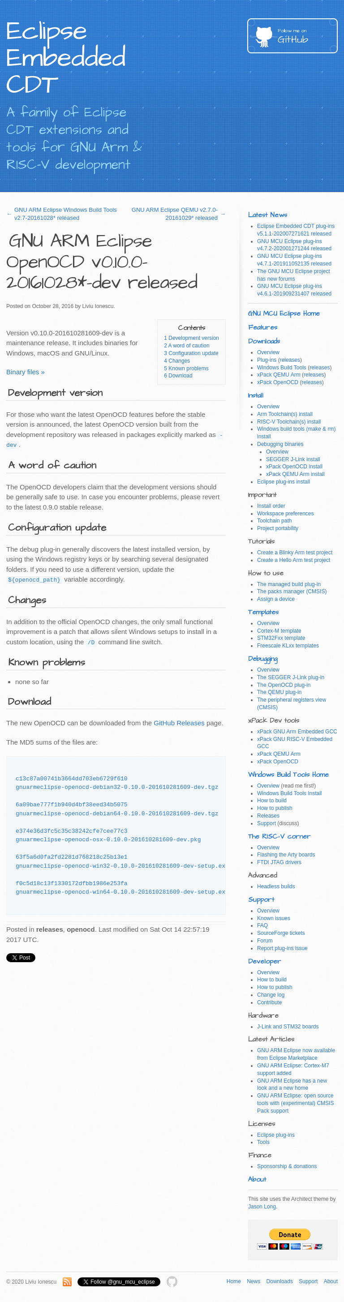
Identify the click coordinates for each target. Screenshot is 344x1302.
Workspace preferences (285, 513)
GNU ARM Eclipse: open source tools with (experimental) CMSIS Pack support (295, 1103)
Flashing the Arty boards (286, 855)
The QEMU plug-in (279, 692)
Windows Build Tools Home (288, 774)
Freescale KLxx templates (288, 645)
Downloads (264, 341)
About (257, 1179)
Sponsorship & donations (287, 1166)
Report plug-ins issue (282, 948)
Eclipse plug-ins (276, 1135)
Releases (268, 816)
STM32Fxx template (281, 638)
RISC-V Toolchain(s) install (289, 422)
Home (234, 1281)
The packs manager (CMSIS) (292, 591)
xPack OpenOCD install (294, 466)
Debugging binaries (280, 444)
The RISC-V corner (279, 836)
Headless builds (276, 886)
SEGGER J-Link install (293, 459)
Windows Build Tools (281, 367)
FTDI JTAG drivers (279, 862)
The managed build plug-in (289, 584)
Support (266, 823)
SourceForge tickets (281, 933)
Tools (263, 1142)
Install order (271, 506)
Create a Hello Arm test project (293, 560)
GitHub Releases (179, 723)
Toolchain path (274, 521)
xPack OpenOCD (277, 382)
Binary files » (25, 372)
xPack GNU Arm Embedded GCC (297, 731)
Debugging (262, 659)
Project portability (277, 528)
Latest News (267, 215)
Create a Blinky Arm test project (294, 552)
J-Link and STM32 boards (287, 1027)
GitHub (308, 37)
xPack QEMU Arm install (295, 474)
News (253, 1281)
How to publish (274, 808)
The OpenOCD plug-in (283, 685)
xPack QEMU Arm (279, 375)
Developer (264, 961)
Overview (268, 352)
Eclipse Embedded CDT (65, 58)
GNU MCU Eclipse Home (284, 313)
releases (290, 360)
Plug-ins (266, 360)
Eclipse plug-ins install (283, 482)
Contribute (269, 1002)
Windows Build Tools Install (289, 793)
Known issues (273, 918)
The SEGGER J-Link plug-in (290, 677)
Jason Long (262, 1206)
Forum (265, 941)
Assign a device (276, 599)
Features (262, 327)
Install (255, 395)
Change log (270, 995)
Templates (263, 612)
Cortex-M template (279, 631)
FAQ (262, 925)
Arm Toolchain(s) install (285, 414)
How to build (272, 800)
